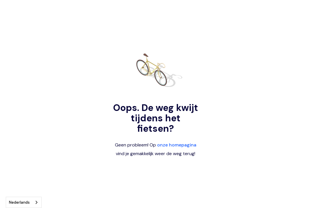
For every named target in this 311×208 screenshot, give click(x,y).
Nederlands (19, 202)
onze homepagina (176, 145)
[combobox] (24, 202)
